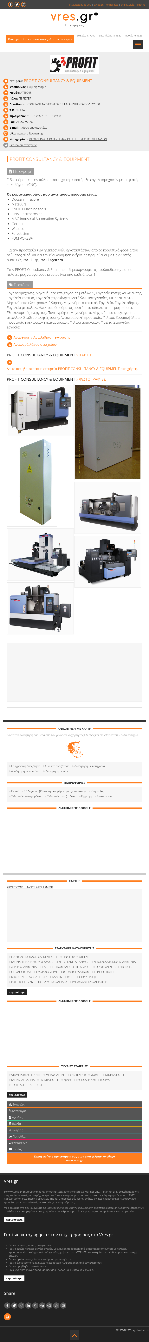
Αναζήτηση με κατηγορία (89, 766)
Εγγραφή (86, 797)
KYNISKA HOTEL (115, 1075)
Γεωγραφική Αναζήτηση (25, 766)
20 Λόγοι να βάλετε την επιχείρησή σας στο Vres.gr (55, 792)
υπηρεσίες (112, 4)
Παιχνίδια (17, 1137)
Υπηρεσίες (97, 792)
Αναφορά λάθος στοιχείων (35, 344)
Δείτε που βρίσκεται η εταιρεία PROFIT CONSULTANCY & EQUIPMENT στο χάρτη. (72, 369)
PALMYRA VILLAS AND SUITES (90, 982)
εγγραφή (99, 4)
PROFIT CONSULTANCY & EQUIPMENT (30, 888)
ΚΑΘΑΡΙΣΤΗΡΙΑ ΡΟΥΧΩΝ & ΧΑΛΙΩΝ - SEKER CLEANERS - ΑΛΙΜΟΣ (50, 962)
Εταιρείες (16, 1105)
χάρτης (141, 4)
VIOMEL (95, 1075)
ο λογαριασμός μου (80, 4)
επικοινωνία (127, 4)
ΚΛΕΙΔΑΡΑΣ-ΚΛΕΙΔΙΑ (23, 1080)
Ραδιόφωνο (18, 1143)
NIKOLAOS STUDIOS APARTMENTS (115, 962)
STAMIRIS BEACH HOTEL (26, 1075)
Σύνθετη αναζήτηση (57, 766)
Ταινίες (15, 1149)
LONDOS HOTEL (104, 972)
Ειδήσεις (16, 1130)
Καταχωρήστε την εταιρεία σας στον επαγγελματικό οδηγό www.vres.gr (74, 1158)
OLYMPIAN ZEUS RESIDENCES (114, 967)
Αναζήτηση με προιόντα (26, 771)
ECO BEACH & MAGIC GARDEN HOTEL (34, 957)
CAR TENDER (78, 1075)
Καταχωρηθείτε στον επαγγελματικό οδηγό (42, 44)
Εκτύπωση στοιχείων (23, 145)
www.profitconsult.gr (30, 134)
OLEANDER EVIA (21, 972)
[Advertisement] (74, 672)
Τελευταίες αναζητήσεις (61, 797)
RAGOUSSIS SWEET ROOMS (93, 1080)
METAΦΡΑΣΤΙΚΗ (55, 1075)
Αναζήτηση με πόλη (57, 771)
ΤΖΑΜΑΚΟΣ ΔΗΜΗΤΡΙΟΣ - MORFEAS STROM (62, 972)
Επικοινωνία (104, 797)
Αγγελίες (16, 1117)
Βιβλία (15, 1124)
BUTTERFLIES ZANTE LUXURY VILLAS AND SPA (39, 982)
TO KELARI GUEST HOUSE (26, 1085)
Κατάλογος (17, 1111)
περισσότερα (17, 992)
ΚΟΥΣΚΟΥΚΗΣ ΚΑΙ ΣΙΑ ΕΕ (26, 977)
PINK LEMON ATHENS (76, 957)
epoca (67, 1080)
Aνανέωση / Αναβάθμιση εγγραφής (42, 337)
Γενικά (15, 792)
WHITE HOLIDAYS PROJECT (83, 977)
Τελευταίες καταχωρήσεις (26, 797)
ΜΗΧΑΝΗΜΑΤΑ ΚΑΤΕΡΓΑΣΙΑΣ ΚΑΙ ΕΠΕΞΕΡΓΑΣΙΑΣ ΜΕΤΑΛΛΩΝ (68, 139)
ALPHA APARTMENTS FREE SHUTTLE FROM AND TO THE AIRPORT (51, 967)
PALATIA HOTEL (49, 1080)
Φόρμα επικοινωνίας (33, 128)
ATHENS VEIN (54, 977)
